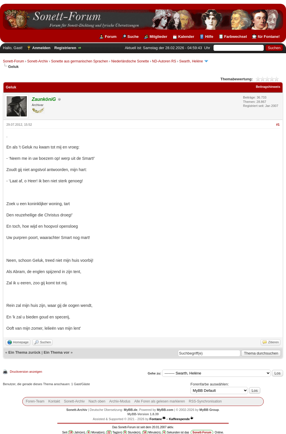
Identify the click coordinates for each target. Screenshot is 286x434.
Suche (133, 36)
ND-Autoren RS (164, 61)
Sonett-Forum (13, 61)
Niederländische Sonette (130, 61)
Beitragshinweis (268, 86)
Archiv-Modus (119, 401)
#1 (278, 124)
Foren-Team (35, 401)
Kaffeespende (179, 419)
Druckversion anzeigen (26, 371)
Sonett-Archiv (37, 61)
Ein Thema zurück (24, 352)
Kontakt (54, 401)
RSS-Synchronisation (205, 401)
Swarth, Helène (191, 61)
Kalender (186, 36)
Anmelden (41, 48)
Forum (110, 36)
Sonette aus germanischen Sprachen (79, 61)
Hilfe (209, 36)
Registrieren (65, 48)
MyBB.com (165, 409)
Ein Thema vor (57, 352)
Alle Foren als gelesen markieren (159, 401)
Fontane (156, 419)
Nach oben (97, 401)
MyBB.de (131, 409)
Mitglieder (158, 36)
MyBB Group (209, 409)
